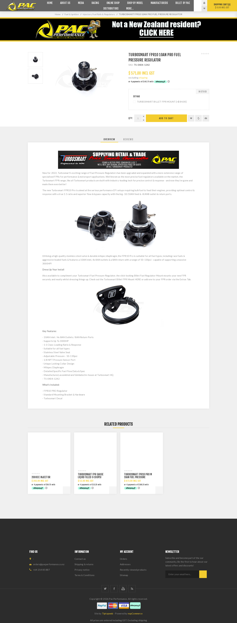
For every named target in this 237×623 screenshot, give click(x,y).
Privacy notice (82, 569)
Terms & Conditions (85, 575)
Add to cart (166, 118)
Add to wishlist (191, 118)
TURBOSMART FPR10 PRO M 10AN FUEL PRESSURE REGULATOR (138, 477)
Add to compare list (198, 118)
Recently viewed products (133, 569)
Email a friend (206, 118)
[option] (35, 59)
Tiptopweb (107, 613)
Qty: (130, 118)
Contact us (80, 558)
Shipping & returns (84, 564)
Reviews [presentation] (128, 139)
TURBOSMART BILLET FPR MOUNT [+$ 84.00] (162, 101)
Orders (123, 558)
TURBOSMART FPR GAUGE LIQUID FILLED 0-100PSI (90, 476)
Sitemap (124, 575)
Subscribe (203, 574)
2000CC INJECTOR (41, 477)
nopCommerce (135, 613)
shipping (143, 77)
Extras (136, 96)
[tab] (109, 139)
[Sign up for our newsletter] (182, 574)
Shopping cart (222, 6)
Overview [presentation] (109, 139)
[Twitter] (105, 588)
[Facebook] (114, 588)
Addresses (125, 564)
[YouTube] (123, 588)
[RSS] (131, 588)
